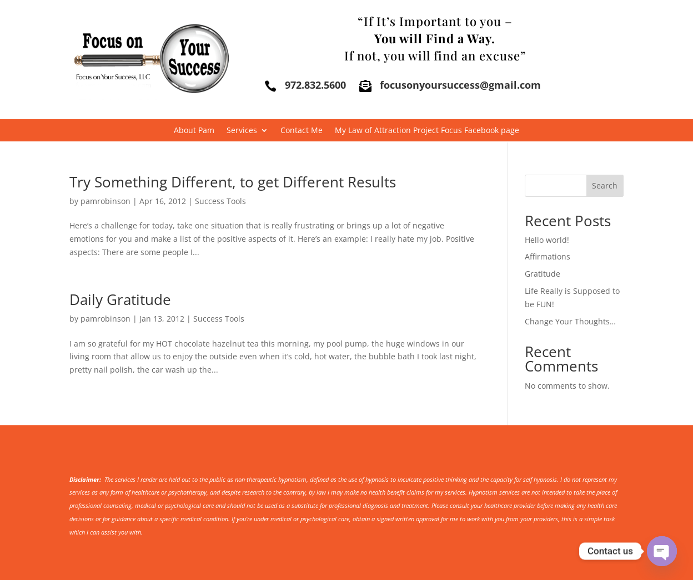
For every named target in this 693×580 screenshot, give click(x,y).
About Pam (194, 130)
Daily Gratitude (120, 299)
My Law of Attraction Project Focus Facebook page (427, 130)
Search (604, 185)
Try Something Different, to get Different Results (232, 182)
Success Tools (220, 201)
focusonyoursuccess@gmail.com (460, 84)
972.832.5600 (315, 84)
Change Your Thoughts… (570, 321)
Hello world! (547, 240)
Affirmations (547, 256)
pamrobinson (105, 201)
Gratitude (542, 273)
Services (242, 130)
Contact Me (301, 130)
